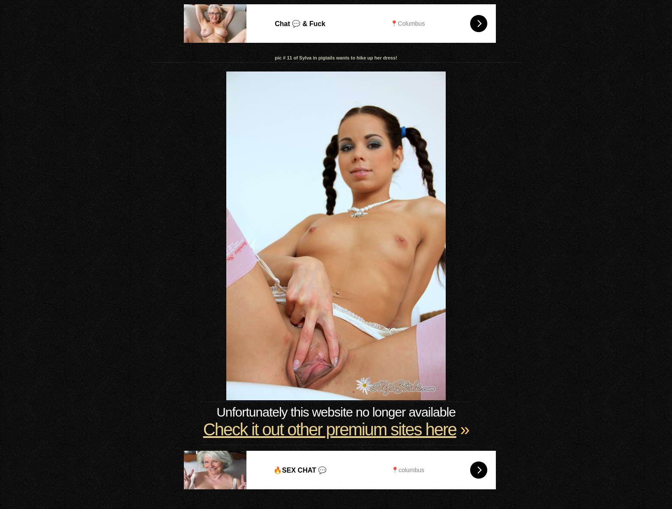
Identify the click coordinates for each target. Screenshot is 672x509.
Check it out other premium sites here (329, 429)
